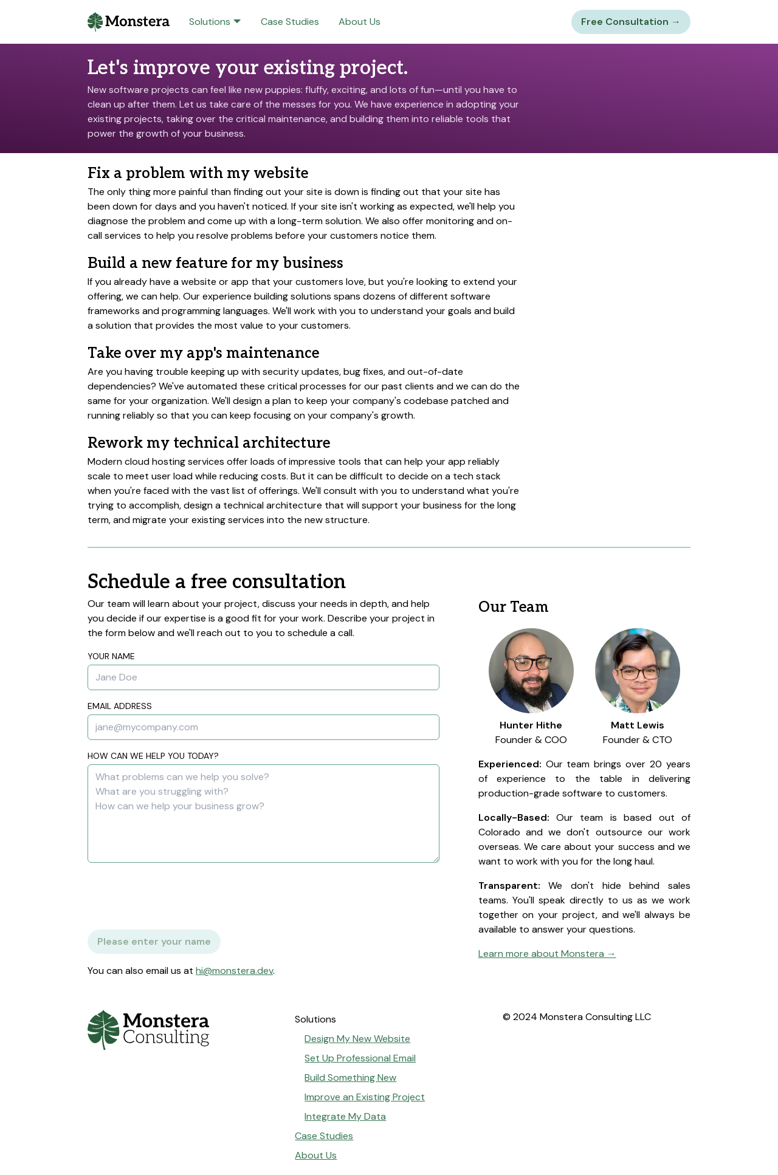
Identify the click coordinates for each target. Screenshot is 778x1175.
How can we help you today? (153, 755)
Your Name (111, 656)
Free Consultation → (631, 21)
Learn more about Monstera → (547, 953)
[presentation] (180, 896)
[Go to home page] (181, 1030)
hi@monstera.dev (234, 970)
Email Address (120, 706)
